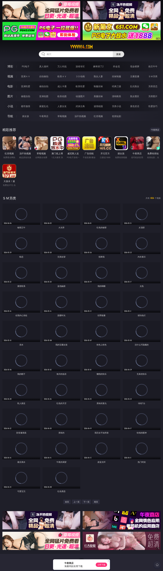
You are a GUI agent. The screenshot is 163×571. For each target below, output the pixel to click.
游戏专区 (80, 66)
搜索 (118, 54)
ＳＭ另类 (152, 76)
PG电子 (25, 66)
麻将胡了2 (98, 66)
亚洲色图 (43, 96)
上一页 (77, 501)
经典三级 (116, 86)
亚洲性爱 (25, 86)
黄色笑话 (134, 106)
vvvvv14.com (81, 47)
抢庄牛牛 (152, 66)
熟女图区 (134, 96)
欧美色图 (62, 96)
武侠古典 (80, 106)
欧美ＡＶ (62, 76)
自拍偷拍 (43, 76)
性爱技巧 (152, 106)
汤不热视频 (80, 116)
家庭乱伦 (43, 106)
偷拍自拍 (43, 86)
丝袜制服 (116, 76)
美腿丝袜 (98, 96)
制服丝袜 (98, 86)
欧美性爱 (80, 86)
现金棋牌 (134, 66)
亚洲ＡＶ (25, 76)
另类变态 (152, 86)
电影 (10, 86)
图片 (10, 96)
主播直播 (134, 76)
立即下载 (101, 564)
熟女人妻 (98, 76)
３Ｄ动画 (80, 76)
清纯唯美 (116, 96)
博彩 (10, 66)
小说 (10, 106)
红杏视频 (98, 116)
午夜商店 (43, 116)
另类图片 (152, 96)
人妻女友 (62, 106)
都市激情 (25, 106)
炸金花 (116, 66)
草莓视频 (62, 116)
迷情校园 (98, 106)
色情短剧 (116, 116)
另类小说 (116, 106)
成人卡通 (62, 86)
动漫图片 (80, 96)
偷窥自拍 (25, 96)
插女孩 (25, 116)
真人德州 (43, 66)
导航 (10, 116)
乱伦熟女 (134, 86)
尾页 (96, 501)
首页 (67, 501)
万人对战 (62, 66)
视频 (10, 76)
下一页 (86, 501)
